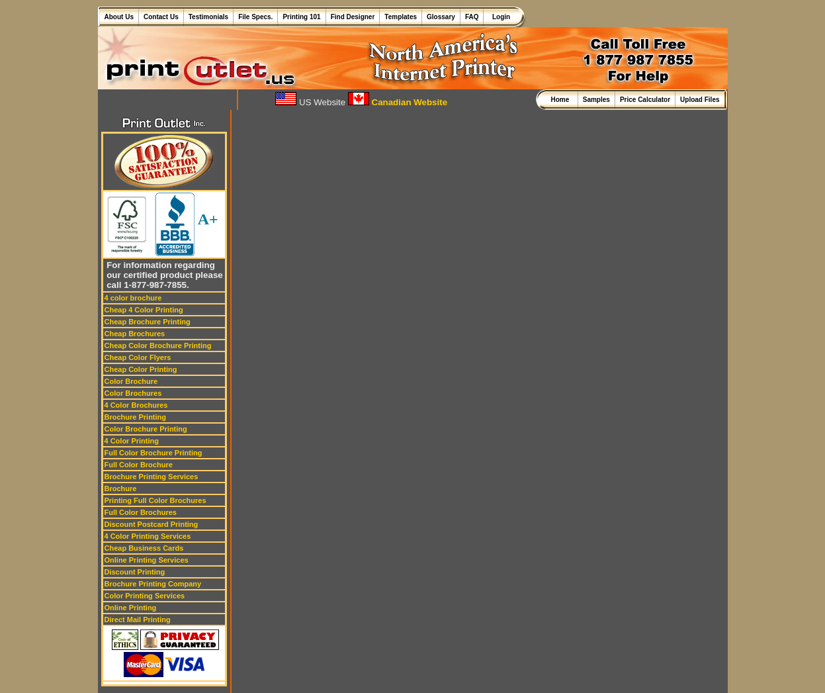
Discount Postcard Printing (151, 524)
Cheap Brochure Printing (148, 322)
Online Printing (131, 608)
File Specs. (255, 17)
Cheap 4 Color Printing (144, 310)
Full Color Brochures (141, 512)
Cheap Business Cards (144, 548)
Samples (596, 99)
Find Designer (353, 17)
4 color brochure (133, 298)
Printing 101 (301, 17)
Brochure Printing (136, 417)
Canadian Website (397, 102)
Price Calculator (645, 99)
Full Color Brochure (139, 465)
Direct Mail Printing (138, 620)
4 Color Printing (132, 441)
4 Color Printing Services (148, 536)
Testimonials (208, 17)
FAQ (472, 17)
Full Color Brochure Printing (153, 453)
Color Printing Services (145, 596)
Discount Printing (135, 572)
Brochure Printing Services (151, 477)
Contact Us (161, 17)
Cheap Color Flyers (138, 357)
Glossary (441, 17)
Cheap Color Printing (141, 369)
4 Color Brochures (136, 405)
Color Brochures (133, 393)
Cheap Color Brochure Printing (158, 345)
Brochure (121, 488)
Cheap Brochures (135, 334)
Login (499, 17)
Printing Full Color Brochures (155, 500)
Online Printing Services (147, 560)
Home (561, 99)
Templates (400, 17)
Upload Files (699, 99)
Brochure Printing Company (153, 584)
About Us (119, 17)
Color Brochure (131, 381)
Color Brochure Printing (146, 429)
